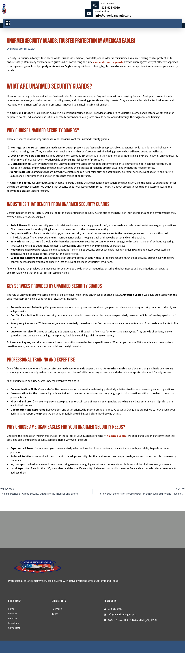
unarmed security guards (108, 62)
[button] (7, 23)
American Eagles (117, 435)
